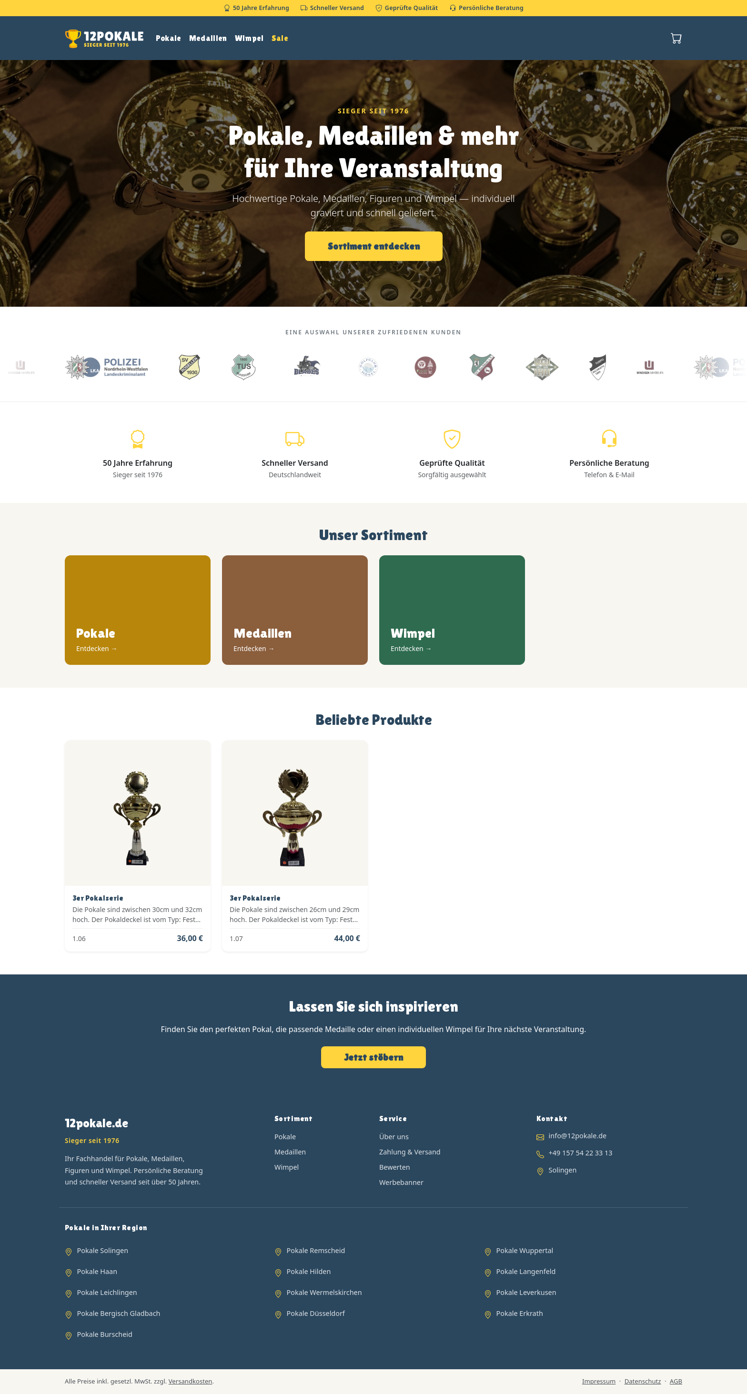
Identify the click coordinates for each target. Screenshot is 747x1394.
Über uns (394, 1136)
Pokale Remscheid (316, 1250)
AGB (676, 1381)
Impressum (599, 1381)
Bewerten (394, 1167)
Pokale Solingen (103, 1250)
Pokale (169, 38)
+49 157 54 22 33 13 (581, 1152)
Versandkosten (190, 1381)
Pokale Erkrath (519, 1313)
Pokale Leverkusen (526, 1292)
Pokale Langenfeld (526, 1271)
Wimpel (249, 38)
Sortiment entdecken (374, 246)
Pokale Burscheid (104, 1334)
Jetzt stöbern (373, 1057)
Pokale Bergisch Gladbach (119, 1313)
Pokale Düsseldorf (316, 1313)
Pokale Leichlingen (107, 1292)
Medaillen (208, 38)
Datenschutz (643, 1381)
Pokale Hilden (309, 1271)
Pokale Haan (97, 1271)
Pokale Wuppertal (525, 1250)
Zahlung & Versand (410, 1151)
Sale (280, 38)
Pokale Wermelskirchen (324, 1292)
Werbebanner (401, 1182)
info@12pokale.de (578, 1135)
